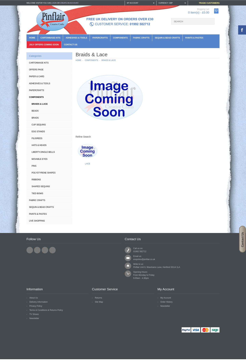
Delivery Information (38, 302)
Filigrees (37, 138)
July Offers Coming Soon (44, 44)
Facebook (29, 250)
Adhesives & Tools (76, 38)
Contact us (70, 44)
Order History (166, 302)
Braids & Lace (40, 104)
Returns (98, 298)
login (54, 3)
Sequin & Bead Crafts (167, 38)
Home (32, 38)
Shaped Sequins (41, 186)
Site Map (99, 302)
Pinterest (45, 250)
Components (120, 38)
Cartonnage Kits (50, 38)
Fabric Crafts (141, 38)
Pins (34, 166)
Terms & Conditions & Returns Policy (46, 310)
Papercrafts (100, 38)
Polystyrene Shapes (44, 173)
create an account (69, 3)
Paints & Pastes (194, 38)
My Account (165, 298)
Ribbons (36, 179)
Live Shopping (37, 221)
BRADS (35, 118)
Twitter (37, 250)
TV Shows (34, 314)
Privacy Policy (35, 306)
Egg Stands (38, 131)
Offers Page (36, 69)
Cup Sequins (39, 125)
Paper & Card (36, 76)
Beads (35, 111)
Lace (87, 164)
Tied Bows (37, 193)
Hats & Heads (39, 145)
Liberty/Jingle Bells (43, 152)
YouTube (52, 250)
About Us (33, 298)
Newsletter (34, 318)
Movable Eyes (39, 159)
